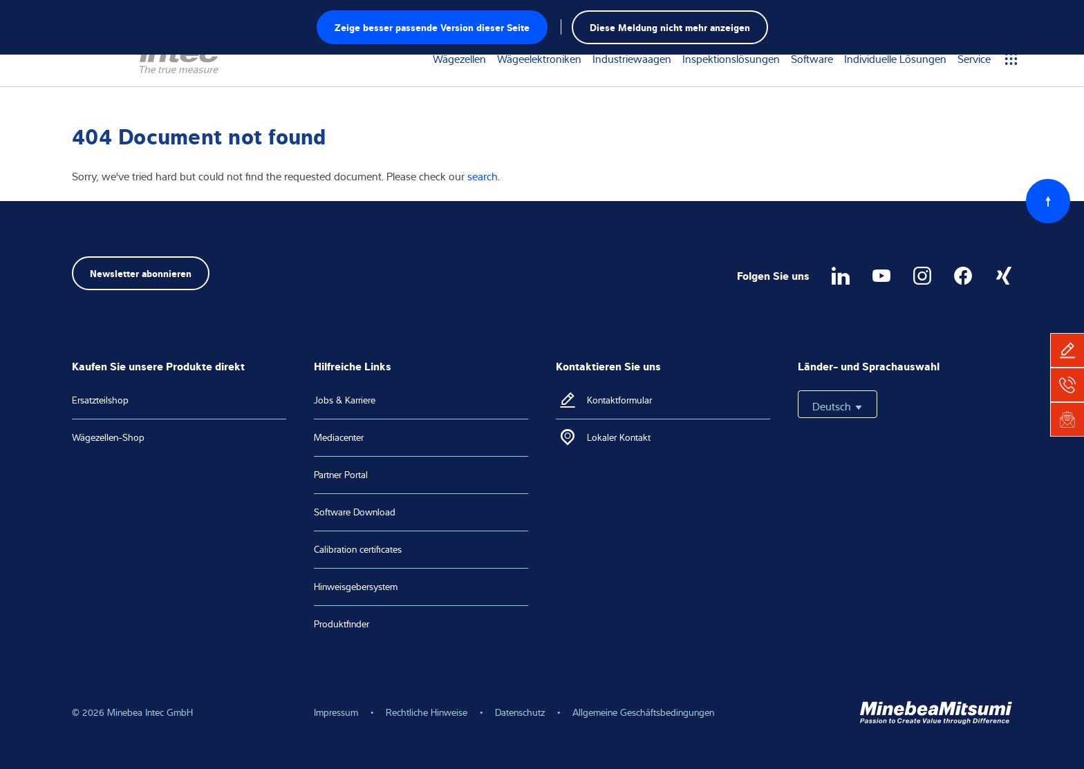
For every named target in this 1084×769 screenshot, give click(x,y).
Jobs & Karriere (344, 400)
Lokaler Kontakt (619, 437)
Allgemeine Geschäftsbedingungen (643, 712)
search (482, 176)
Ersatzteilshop (100, 400)
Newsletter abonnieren (140, 272)
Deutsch (837, 406)
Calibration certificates (358, 549)
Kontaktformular (619, 400)
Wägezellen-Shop (108, 437)
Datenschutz (520, 712)
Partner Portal (341, 475)
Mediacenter (339, 437)
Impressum (336, 712)
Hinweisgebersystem (356, 587)
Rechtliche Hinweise (426, 712)
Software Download (354, 512)
